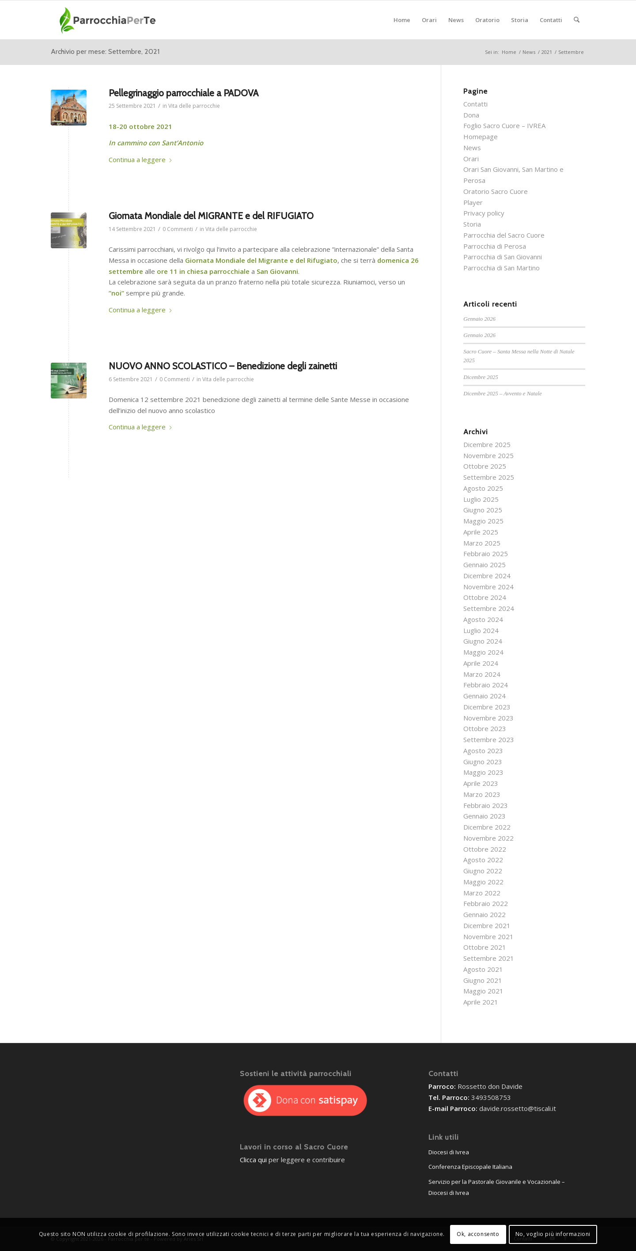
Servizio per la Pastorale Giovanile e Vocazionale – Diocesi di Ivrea (496, 1187)
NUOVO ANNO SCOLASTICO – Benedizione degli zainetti (223, 366)
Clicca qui (253, 1159)
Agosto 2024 (483, 619)
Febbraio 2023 (485, 805)
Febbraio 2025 (485, 553)
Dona (471, 114)
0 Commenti (178, 229)
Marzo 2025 (481, 542)
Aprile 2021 (480, 1001)
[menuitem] (402, 19)
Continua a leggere (141, 159)
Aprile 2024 (480, 663)
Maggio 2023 (483, 772)
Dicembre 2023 (487, 706)
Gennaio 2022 (484, 914)
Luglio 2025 (481, 499)
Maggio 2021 (483, 990)
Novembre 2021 (488, 936)
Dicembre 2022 (487, 827)
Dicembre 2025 (480, 377)
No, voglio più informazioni (553, 1234)
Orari (471, 158)
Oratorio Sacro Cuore (495, 191)
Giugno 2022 (482, 870)
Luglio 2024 (481, 630)
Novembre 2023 (488, 717)
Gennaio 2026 (479, 319)
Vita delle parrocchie (194, 106)
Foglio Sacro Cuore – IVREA (504, 125)
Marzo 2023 (481, 794)
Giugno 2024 (482, 641)
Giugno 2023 (482, 761)
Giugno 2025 (482, 509)
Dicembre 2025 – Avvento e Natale (502, 393)
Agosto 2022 (483, 859)
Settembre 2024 (488, 608)
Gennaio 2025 (484, 564)
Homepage (480, 136)
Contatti (475, 103)
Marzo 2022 (481, 892)
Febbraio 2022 (485, 903)
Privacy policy (483, 212)
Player (473, 202)
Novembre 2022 (488, 838)
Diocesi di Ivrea (448, 1152)
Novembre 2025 (488, 455)
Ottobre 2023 (484, 728)
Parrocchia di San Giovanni (502, 256)
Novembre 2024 (488, 586)
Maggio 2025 (483, 520)
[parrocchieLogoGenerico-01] (108, 19)
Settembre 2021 (488, 958)
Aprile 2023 (480, 783)
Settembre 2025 (488, 477)
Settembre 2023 (488, 739)
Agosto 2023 (483, 750)
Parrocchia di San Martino (501, 267)
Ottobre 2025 (484, 466)
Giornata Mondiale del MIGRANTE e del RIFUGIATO (211, 215)
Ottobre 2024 (484, 597)
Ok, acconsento (478, 1234)
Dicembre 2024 (487, 575)
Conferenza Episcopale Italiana (470, 1167)
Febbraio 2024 (485, 684)
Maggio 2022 (483, 881)
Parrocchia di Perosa (494, 246)
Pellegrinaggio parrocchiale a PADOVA (183, 93)
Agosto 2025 (483, 488)
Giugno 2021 (482, 980)
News (472, 147)
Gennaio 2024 (484, 695)
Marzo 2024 (481, 674)
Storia (472, 224)
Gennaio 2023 (484, 815)
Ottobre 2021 (484, 947)
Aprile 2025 (480, 531)
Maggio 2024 (483, 652)
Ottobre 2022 (484, 849)
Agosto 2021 (483, 969)
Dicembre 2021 (487, 925)
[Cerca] (576, 19)
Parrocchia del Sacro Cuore (504, 235)
